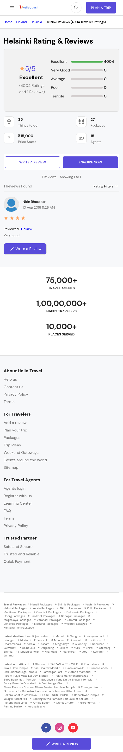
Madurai (25, 640)
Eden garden (89, 687)
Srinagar (9, 640)
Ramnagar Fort (52, 671)
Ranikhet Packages (43, 616)
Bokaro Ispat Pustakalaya (20, 695)
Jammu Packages (78, 619)
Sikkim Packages (70, 608)
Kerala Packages (43, 608)
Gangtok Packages (48, 612)
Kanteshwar (91, 664)
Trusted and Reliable (21, 554)
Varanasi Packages (49, 619)
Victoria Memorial (79, 671)
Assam (45, 644)
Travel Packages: (15, 604)
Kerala (31, 644)
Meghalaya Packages (17, 619)
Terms (9, 401)
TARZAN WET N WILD (64, 664)
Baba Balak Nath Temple (20, 679)
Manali (59, 636)
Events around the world (25, 460)
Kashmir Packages (97, 604)
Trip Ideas (12, 445)
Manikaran (69, 651)
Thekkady (94, 640)
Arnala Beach (41, 702)
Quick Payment (17, 561)
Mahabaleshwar (28, 651)
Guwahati (10, 647)
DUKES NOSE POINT (55, 695)
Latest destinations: (17, 636)
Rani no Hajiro (13, 706)
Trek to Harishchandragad (71, 675)
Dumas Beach (98, 668)
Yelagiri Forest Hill (15, 698)
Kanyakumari (95, 636)
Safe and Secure (18, 546)
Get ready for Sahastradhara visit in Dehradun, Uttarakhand (43, 691)
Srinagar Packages (73, 616)
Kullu (77, 647)
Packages (12, 437)
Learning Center (18, 503)
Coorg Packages (14, 616)
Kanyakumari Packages (19, 627)
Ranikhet (98, 644)
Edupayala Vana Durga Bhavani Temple (66, 679)
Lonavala (42, 640)
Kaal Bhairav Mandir (47, 668)
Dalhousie (28, 647)
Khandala (51, 651)
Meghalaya (62, 644)
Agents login (14, 488)
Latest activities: (15, 664)
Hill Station (38, 664)
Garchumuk (88, 702)
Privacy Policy (16, 394)
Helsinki (27, 229)
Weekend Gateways (21, 452)
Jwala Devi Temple (16, 668)
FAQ (7, 510)
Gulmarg (104, 647)
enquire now (90, 162)
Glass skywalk (74, 668)
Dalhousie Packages (80, 612)
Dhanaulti (76, 640)
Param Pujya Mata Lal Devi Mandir (26, 675)
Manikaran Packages (17, 612)
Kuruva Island (36, 706)
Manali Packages (41, 604)
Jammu (8, 655)
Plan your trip (15, 430)
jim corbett (42, 636)
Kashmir (98, 651)
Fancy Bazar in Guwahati (20, 683)
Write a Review (32, 162)
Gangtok (75, 636)
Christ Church (65, 702)
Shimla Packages (69, 604)
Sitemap (11, 467)
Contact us (13, 386)
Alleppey (80, 644)
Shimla (8, 651)
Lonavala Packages (16, 623)
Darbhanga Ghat (53, 683)
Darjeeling (47, 647)
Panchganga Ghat (15, 702)
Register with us (18, 495)
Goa (84, 651)
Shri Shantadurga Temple (20, 671)
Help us (10, 379)
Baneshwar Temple (86, 695)
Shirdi (89, 647)
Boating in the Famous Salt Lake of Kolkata (61, 698)
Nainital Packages (15, 608)
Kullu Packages (96, 608)
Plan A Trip (101, 8)
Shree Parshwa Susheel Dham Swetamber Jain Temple (39, 687)
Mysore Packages (75, 623)
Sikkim (64, 647)
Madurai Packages (46, 623)
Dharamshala (12, 644)
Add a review (15, 422)
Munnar (59, 640)
